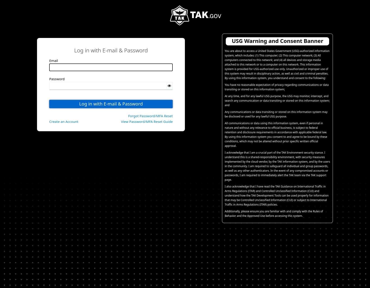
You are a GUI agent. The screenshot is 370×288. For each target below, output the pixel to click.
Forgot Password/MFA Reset (150, 116)
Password (57, 79)
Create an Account (63, 121)
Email (53, 60)
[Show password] (169, 85)
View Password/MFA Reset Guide (147, 121)
